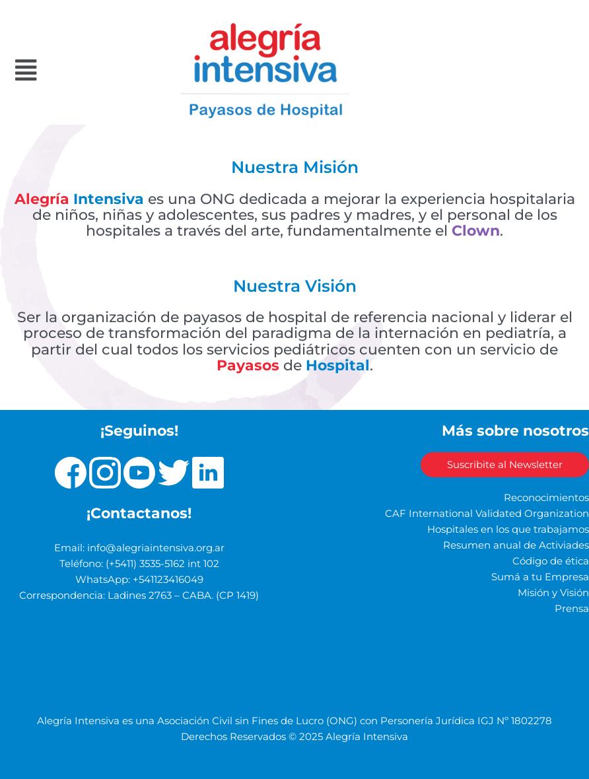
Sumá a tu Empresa (540, 577)
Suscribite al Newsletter (505, 465)
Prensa (572, 609)
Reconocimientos (546, 498)
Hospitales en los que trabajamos (508, 529)
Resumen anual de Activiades (516, 545)
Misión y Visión (553, 593)
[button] (59, 70)
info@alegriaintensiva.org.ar (156, 548)
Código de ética (550, 561)
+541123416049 (168, 580)
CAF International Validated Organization (487, 514)
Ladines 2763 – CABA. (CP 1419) (183, 595)
